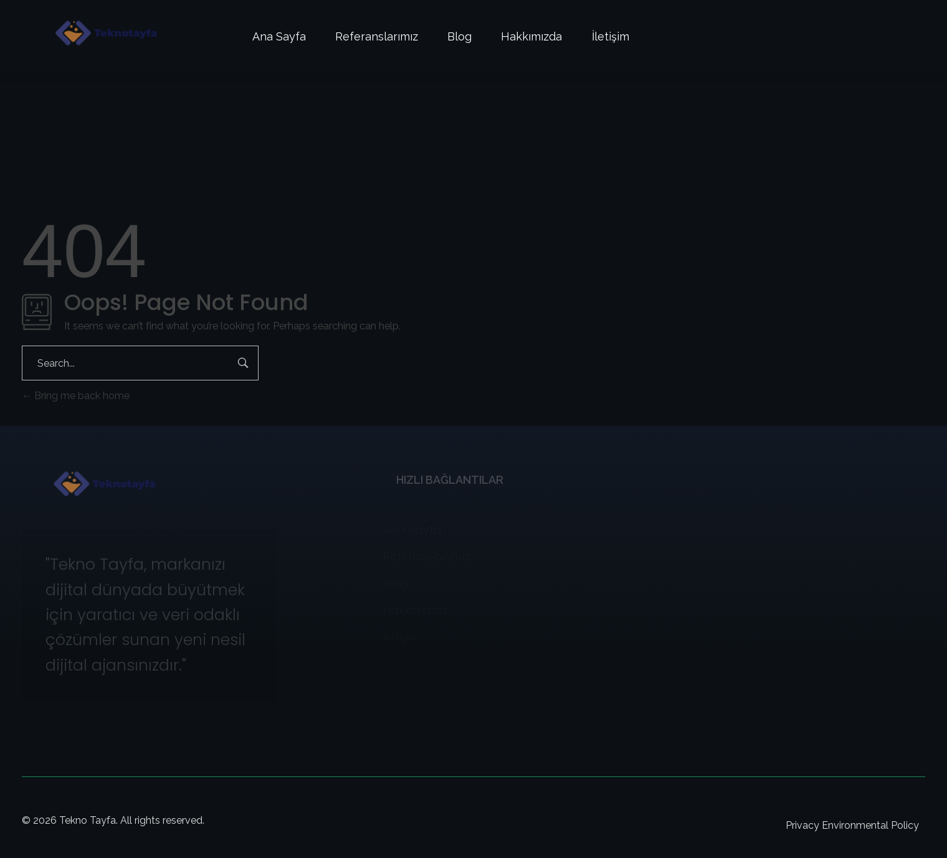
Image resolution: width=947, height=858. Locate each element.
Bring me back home (76, 396)
